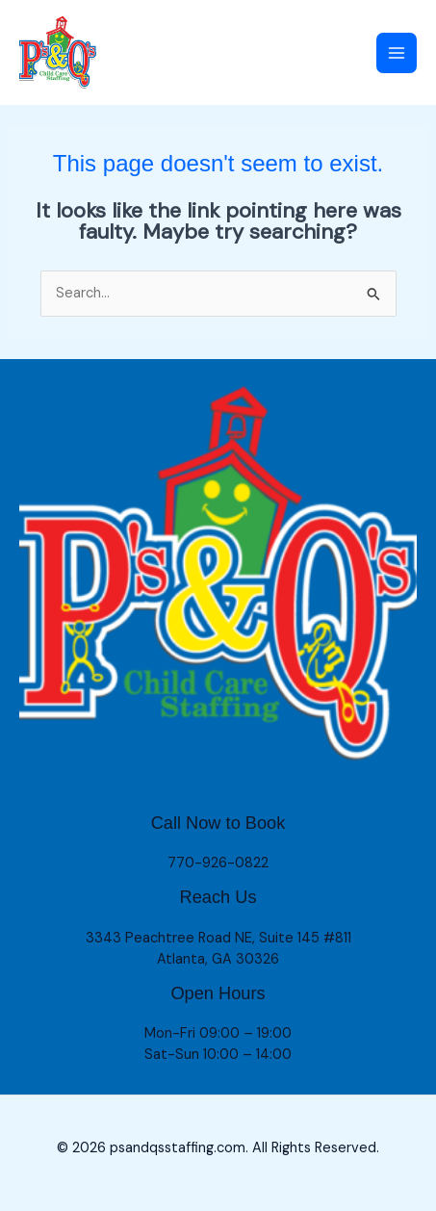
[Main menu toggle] (396, 53)
